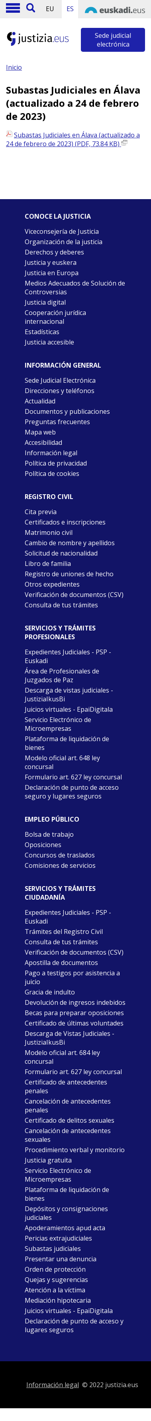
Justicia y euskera (50, 262)
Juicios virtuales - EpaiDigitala (69, 709)
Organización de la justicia (63, 241)
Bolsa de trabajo (49, 834)
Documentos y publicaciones (67, 411)
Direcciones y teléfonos (59, 390)
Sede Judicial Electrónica (60, 380)
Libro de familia (48, 563)
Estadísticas (42, 331)
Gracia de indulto (50, 992)
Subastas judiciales (53, 1248)
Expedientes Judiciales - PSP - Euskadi (68, 656)
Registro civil (49, 496)
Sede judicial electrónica (113, 40)
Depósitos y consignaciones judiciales (66, 1213)
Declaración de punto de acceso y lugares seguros (74, 1325)
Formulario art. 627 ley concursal (73, 777)
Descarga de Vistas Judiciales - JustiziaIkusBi (69, 1038)
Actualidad (40, 401)
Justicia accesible (49, 342)
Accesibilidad (43, 442)
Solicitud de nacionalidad (61, 553)
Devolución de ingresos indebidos (75, 1002)
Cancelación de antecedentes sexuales (68, 1135)
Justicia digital (45, 302)
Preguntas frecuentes (57, 421)
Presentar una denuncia (60, 1259)
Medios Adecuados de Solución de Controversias (75, 287)
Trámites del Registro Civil (64, 931)
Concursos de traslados (60, 855)
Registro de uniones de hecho (69, 574)
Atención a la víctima (55, 1290)
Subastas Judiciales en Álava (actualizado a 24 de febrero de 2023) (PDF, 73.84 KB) (73, 139)
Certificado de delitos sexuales (69, 1120)
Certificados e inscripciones (65, 522)
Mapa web (40, 432)
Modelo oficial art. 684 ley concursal (62, 1057)
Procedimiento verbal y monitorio (75, 1149)
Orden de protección (55, 1269)
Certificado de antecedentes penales (66, 1086)
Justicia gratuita (48, 1160)
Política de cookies (52, 473)
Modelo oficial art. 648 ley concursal (62, 762)
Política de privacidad (56, 463)
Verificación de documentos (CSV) (74, 594)
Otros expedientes (52, 584)
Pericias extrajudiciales (58, 1238)
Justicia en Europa (51, 272)
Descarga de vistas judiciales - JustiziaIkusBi (69, 694)
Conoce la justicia (58, 216)
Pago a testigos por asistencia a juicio (72, 977)
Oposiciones (43, 844)
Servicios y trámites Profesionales (60, 632)
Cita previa (41, 511)
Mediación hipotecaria (58, 1300)
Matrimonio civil (49, 532)
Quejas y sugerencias (56, 1279)
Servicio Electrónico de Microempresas (58, 724)
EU (50, 8)
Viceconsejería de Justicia (62, 231)
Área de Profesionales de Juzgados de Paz (62, 675)
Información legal (51, 452)
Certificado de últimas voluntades (74, 1023)
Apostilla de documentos (61, 962)
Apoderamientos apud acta (65, 1227)
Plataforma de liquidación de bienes (67, 743)
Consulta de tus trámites (61, 605)
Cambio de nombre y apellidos (70, 542)
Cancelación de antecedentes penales (68, 1105)
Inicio (14, 67)
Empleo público (52, 819)
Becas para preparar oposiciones (74, 1012)
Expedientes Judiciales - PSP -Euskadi (68, 917)
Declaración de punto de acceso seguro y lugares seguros (72, 792)
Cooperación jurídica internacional (55, 317)
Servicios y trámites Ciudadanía (60, 893)
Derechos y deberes (54, 252)
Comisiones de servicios (60, 865)
